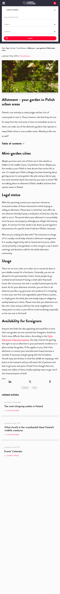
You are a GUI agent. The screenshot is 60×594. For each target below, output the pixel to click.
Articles (12, 48)
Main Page (5, 48)
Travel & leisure (22, 48)
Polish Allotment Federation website (27, 338)
